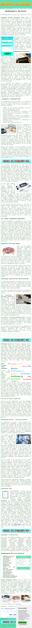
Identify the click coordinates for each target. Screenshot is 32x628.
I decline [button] (24, 622)
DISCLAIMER (28, 8)
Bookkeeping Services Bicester (12, 553)
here (28, 550)
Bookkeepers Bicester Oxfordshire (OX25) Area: (14, 17)
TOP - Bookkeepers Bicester (8, 608)
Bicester (24, 343)
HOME (13, 8)
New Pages (5, 618)
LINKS (16, 8)
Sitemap (2, 618)
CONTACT (23, 8)
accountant (28, 88)
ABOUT (20, 8)
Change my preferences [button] (23, 624)
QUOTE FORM (17, 524)
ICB (17, 327)
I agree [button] (20, 622)
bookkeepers (17, 92)
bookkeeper (19, 546)
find (5, 537)
